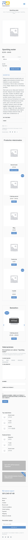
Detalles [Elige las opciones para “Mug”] (14, 233)
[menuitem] (14, 498)
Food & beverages (10, 12)
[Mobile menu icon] (24, 3)
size (3, 56)
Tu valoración (6, 364)
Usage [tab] (4, 120)
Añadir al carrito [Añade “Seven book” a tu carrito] (14, 170)
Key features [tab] (6, 117)
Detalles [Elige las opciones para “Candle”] (14, 297)
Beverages (17, 12)
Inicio (4, 12)
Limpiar (19, 56)
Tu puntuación (6, 358)
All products (10, 128)
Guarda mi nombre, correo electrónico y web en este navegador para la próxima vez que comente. (14, 396)
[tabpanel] (14, 96)
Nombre (4, 381)
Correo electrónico (8, 387)
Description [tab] (6, 75)
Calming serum (14, 333)
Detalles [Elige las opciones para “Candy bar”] (14, 264)
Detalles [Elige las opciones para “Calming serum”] (14, 201)
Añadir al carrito (15, 68)
